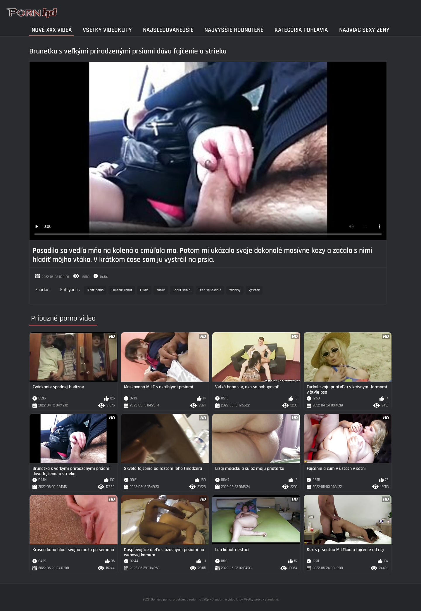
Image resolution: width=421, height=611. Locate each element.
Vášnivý (235, 290)
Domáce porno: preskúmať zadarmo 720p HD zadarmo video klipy (197, 599)
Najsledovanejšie (168, 30)
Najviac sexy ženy (364, 30)
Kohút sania (181, 290)
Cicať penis (95, 290)
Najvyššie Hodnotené (233, 30)
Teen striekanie (210, 290)
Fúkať (144, 290)
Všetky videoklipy (107, 30)
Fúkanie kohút (121, 290)
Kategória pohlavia (301, 30)
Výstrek (254, 290)
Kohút (160, 290)
